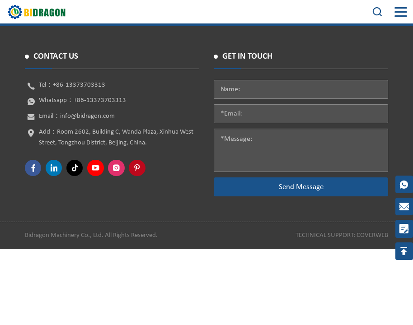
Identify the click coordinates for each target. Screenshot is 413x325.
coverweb (372, 235)
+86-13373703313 (79, 85)
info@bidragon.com (87, 116)
